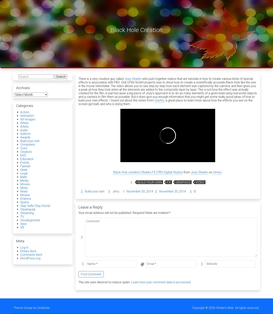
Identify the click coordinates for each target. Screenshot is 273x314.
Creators (26, 152)
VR (22, 227)
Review (25, 195)
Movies (25, 184)
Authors (25, 134)
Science (25, 198)
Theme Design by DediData (31, 308)
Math (23, 177)
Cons (23, 148)
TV (22, 216)
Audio (24, 130)
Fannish (25, 166)
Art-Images (27, 119)
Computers (27, 144)
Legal (23, 173)
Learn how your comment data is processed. (161, 282)
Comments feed (31, 255)
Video (200, 182)
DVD (23, 155)
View (23, 224)
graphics (183, 182)
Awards (25, 137)
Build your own (150, 182)
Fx (169, 182)
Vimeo (217, 172)
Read (23, 191)
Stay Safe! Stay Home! (35, 206)
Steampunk (27, 209)
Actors (24, 112)
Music (24, 188)
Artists (24, 123)
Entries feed (28, 251)
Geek (23, 170)
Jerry (115, 191)
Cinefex (159, 100)
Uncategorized (30, 220)
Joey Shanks (133, 79)
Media (24, 180)
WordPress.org (30, 258)
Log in (24, 247)
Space (24, 202)
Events (24, 162)
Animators (27, 116)
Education (27, 159)
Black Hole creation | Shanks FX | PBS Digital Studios (148, 172)
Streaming (27, 213)
